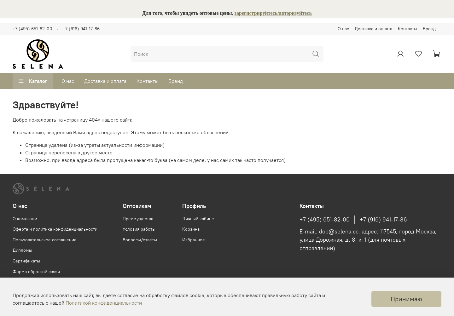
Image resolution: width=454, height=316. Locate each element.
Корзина (191, 229)
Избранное (193, 240)
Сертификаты (26, 261)
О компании (25, 218)
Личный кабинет (199, 218)
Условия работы (139, 229)
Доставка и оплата (373, 29)
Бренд (429, 29)
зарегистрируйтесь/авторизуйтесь (273, 13)
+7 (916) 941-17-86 (81, 29)
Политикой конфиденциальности (104, 303)
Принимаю (406, 299)
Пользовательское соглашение (45, 240)
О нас (343, 29)
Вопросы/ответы (140, 240)
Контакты (407, 29)
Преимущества (138, 218)
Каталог (32, 81)
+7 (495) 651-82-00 (32, 29)
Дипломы (22, 250)
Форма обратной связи (36, 271)
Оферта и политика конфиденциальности (55, 229)
